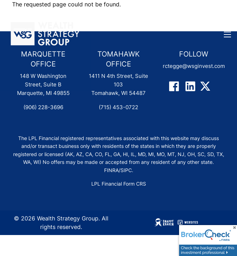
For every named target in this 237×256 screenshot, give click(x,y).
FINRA (111, 170)
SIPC (126, 170)
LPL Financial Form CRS (118, 184)
